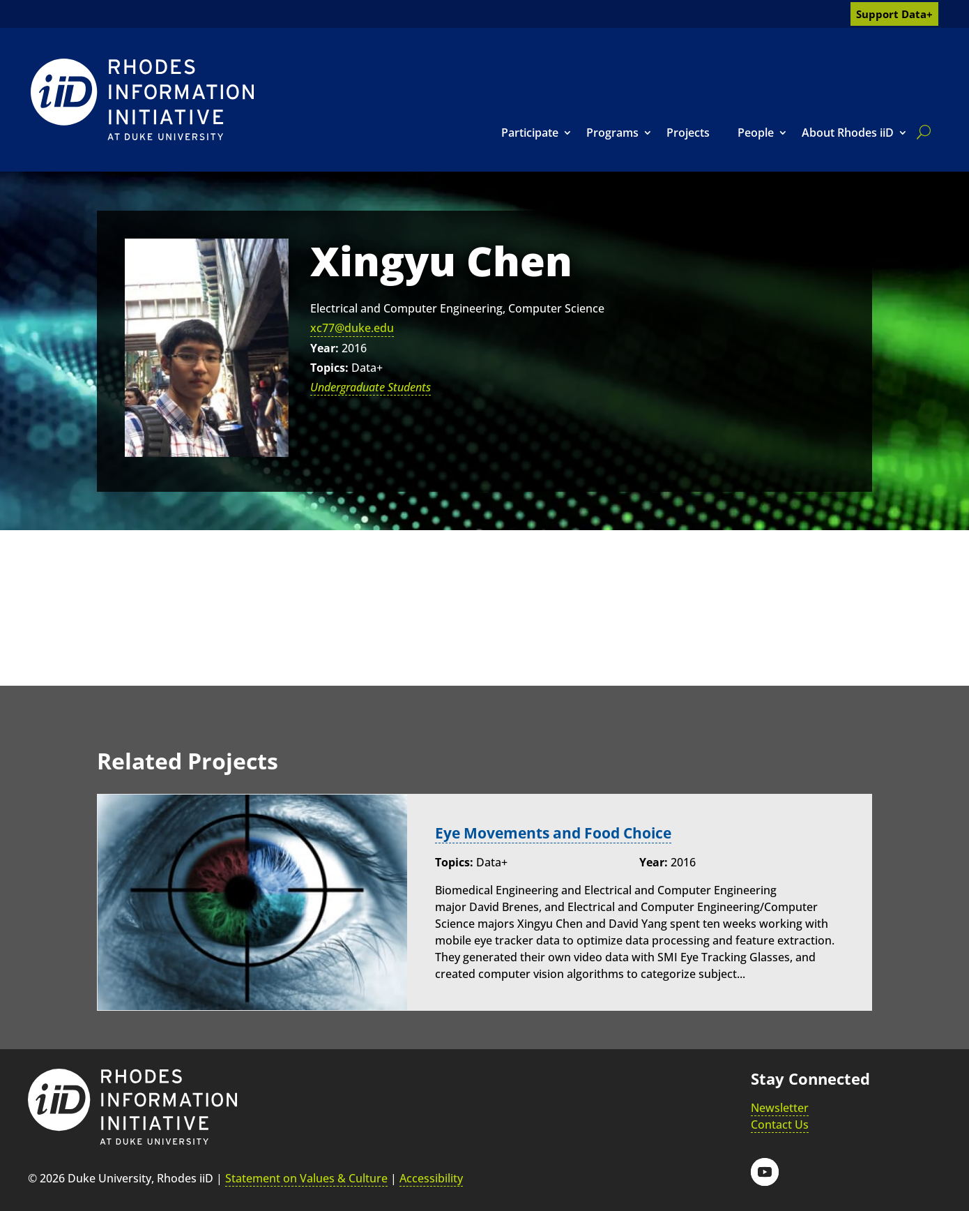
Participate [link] (529, 132)
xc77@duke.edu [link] (352, 328)
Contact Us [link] (780, 1124)
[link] (142, 99)
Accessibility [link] (431, 1178)
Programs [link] (612, 132)
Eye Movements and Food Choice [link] (561, 832)
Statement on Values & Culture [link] (306, 1178)
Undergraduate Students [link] (370, 387)
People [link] (756, 132)
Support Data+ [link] (894, 14)
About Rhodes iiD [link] (848, 132)
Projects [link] (688, 132)
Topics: (329, 367)
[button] (765, 1172)
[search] (921, 132)
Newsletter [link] (780, 1107)
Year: (324, 348)
